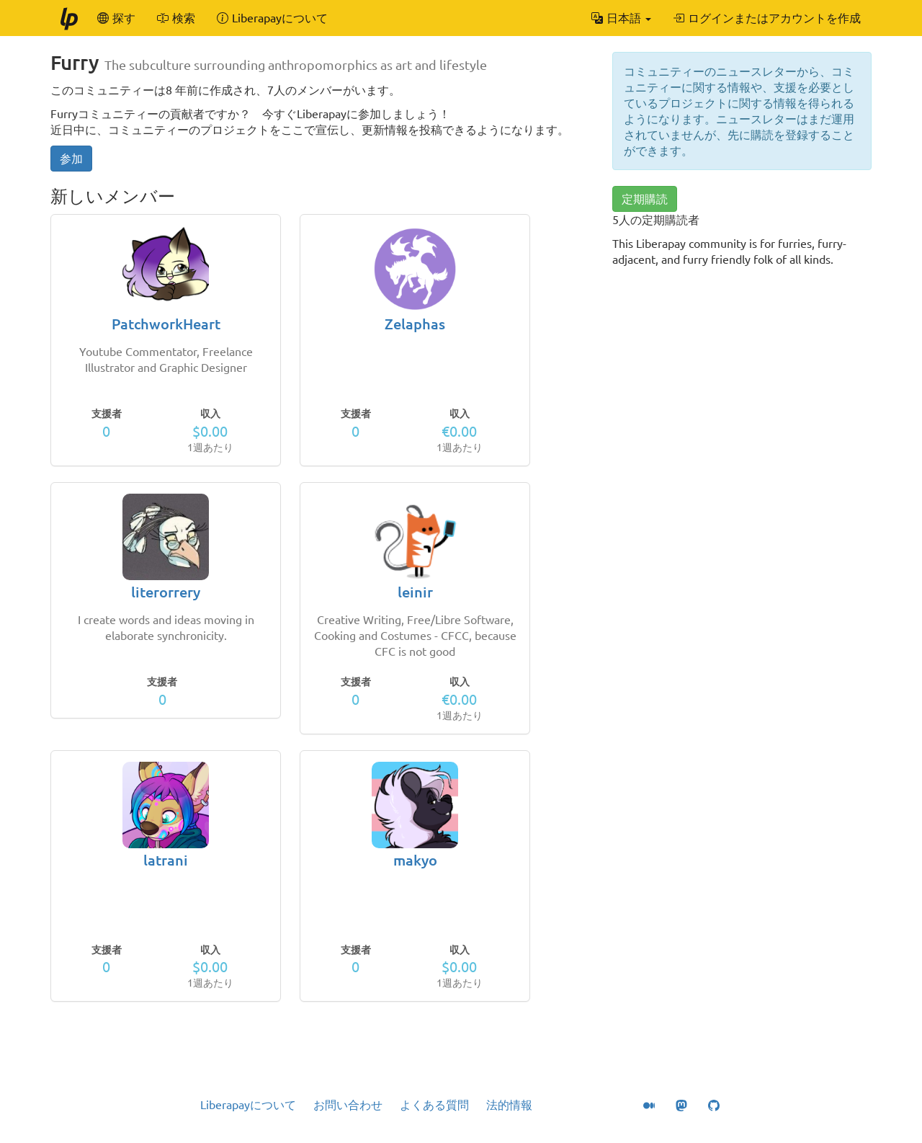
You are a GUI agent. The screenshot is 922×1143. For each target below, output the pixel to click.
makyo (415, 860)
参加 (71, 158)
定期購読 (645, 198)
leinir (415, 592)
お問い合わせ (347, 1104)
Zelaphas (415, 324)
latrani (165, 860)
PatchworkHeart (166, 324)
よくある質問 (434, 1104)
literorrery (165, 592)
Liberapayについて (248, 1104)
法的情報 (509, 1104)
